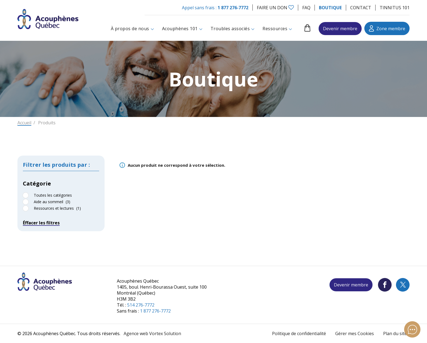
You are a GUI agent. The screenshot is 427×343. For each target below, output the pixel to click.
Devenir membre (340, 29)
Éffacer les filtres (41, 226)
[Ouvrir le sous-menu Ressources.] (290, 28)
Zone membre (387, 28)
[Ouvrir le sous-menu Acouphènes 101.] (201, 28)
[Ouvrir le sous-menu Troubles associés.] (253, 28)
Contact (360, 8)
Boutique (330, 8)
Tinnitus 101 (395, 8)
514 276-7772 (140, 305)
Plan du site (395, 333)
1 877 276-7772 (233, 8)
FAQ (306, 8)
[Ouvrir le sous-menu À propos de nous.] (152, 28)
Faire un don (272, 8)
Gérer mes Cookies (354, 333)
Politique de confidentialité (299, 333)
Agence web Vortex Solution (152, 333)
